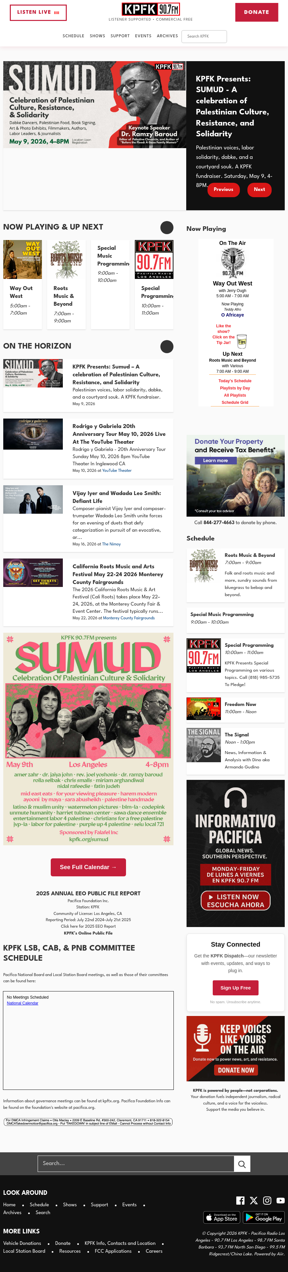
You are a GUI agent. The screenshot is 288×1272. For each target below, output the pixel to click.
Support (120, 36)
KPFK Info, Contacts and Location (120, 1243)
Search (43, 1213)
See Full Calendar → (88, 867)
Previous (223, 189)
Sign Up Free (236, 987)
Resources (70, 1251)
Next (259, 189)
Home (9, 1205)
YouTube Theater (117, 471)
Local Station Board (24, 1251)
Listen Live (38, 12)
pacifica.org (83, 1108)
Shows (97, 36)
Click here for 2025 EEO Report (88, 927)
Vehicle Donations (22, 1243)
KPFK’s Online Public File (88, 933)
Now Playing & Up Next (53, 228)
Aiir (280, 1254)
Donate (256, 12)
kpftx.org (111, 1101)
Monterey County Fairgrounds (129, 618)
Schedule (74, 36)
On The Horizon (37, 347)
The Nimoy (111, 544)
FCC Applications (113, 1251)
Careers (154, 1251)
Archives (167, 36)
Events (143, 36)
